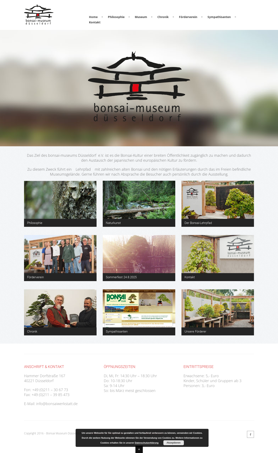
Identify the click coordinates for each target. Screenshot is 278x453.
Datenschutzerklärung (147, 443)
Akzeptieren (174, 442)
